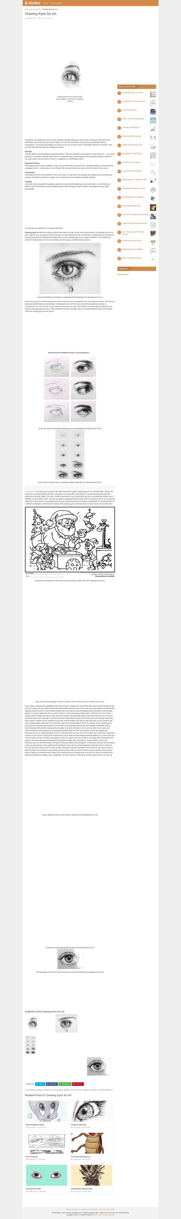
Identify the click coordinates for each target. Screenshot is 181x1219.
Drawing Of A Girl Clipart (132, 153)
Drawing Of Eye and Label (132, 92)
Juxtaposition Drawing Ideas (81, 1189)
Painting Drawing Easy (131, 206)
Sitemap (68, 1209)
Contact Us (76, 1209)
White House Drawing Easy (133, 119)
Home (45, 3)
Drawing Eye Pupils (33, 1189)
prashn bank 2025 (109, 1215)
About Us (102, 1209)
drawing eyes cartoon (36, 1090)
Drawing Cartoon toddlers (132, 249)
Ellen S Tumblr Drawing (131, 258)
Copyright (84, 1209)
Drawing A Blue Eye (78, 1125)
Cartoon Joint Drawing (131, 162)
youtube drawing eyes (105, 1090)
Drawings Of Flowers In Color (133, 188)
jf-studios (32, 3)
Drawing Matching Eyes (131, 136)
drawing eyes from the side (73, 1090)
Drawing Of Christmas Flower (134, 101)
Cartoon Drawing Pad (130, 127)
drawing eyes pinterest (90, 1090)
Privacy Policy (110, 1209)
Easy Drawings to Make (35, 1125)
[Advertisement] (70, 38)
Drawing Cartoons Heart (132, 240)
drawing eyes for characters (53, 1090)
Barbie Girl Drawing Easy (132, 145)
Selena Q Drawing (129, 110)
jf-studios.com (30, 491)
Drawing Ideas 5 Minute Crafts (134, 180)
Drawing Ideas (56, 3)
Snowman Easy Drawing (132, 171)
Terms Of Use (92, 1209)
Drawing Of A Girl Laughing (133, 197)
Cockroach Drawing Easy (80, 1157)
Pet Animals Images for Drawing (135, 214)
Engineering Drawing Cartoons (134, 223)
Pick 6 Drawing (31, 1157)
